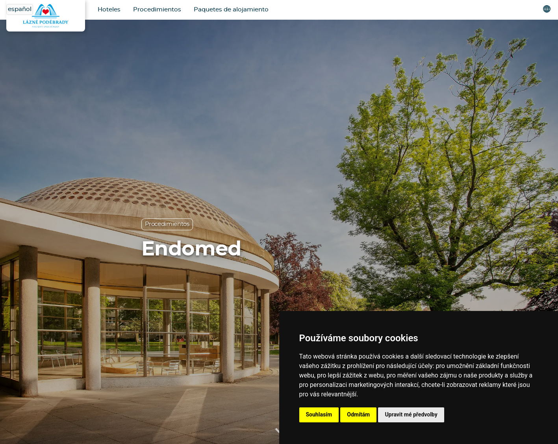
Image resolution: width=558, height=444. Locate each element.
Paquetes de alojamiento (231, 10)
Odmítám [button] (358, 414)
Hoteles (109, 10)
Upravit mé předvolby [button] (411, 414)
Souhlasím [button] (319, 414)
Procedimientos (157, 10)
